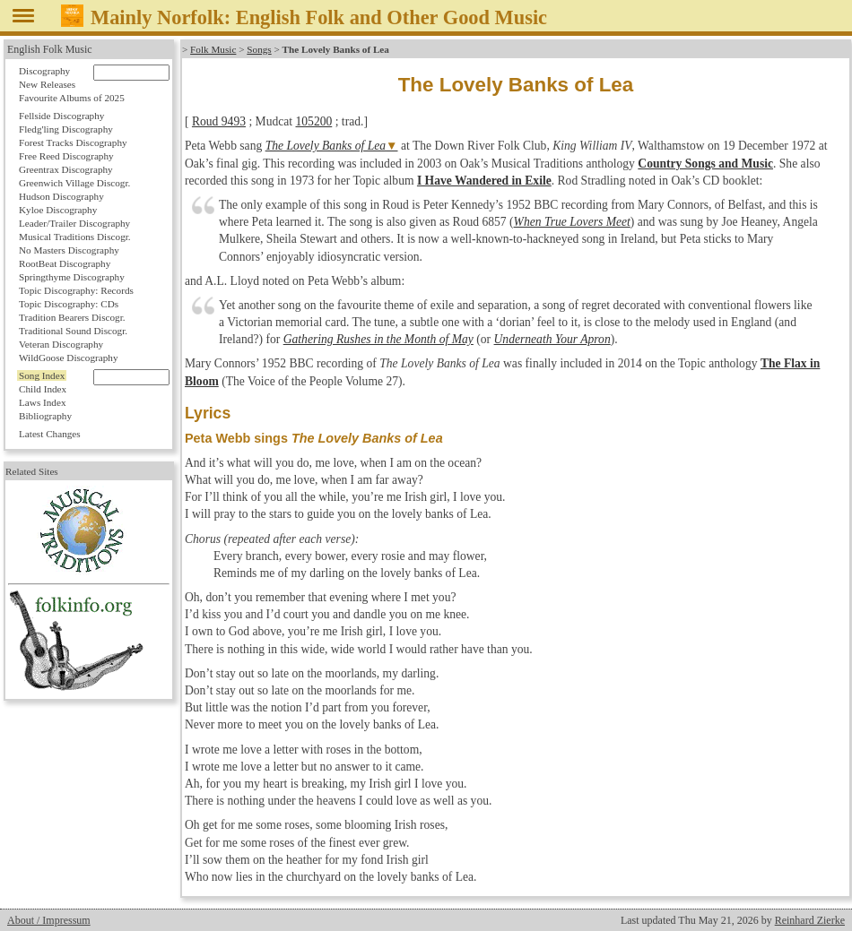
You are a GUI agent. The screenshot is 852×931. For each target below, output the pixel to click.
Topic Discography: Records (76, 290)
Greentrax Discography (66, 169)
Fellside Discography (61, 115)
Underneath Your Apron (552, 339)
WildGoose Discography (68, 357)
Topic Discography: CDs (68, 303)
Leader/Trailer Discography (74, 223)
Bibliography (45, 415)
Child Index (42, 389)
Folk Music (213, 49)
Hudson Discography (61, 196)
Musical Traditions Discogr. (75, 236)
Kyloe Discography (58, 209)
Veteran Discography (61, 344)
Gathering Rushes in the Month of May (378, 339)
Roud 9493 (219, 121)
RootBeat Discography (64, 263)
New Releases (47, 84)
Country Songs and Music (705, 163)
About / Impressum (49, 920)
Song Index (42, 375)
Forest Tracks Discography (73, 142)
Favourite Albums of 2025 (72, 97)
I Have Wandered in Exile (484, 180)
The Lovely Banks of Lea (325, 145)
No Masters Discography (69, 250)
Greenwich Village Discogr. (74, 182)
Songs (259, 49)
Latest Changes (50, 433)
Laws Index (42, 402)
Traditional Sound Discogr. (73, 330)
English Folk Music (49, 49)
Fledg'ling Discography (66, 129)
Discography (44, 70)
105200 (314, 121)
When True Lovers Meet (572, 221)
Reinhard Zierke (810, 920)
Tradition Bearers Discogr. (72, 317)
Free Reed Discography (66, 156)
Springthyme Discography (72, 277)
